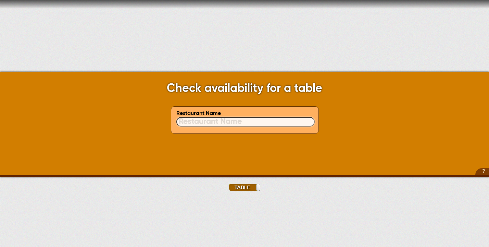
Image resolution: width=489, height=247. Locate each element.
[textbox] (245, 122)
